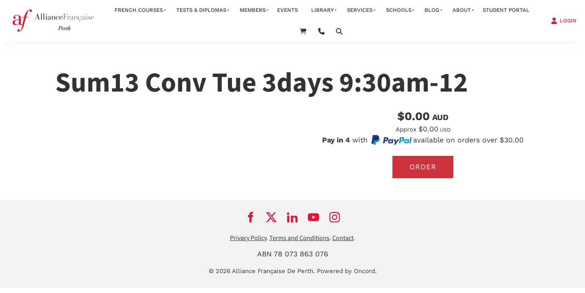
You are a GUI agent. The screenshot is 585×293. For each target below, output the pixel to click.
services (360, 10)
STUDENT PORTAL (506, 10)
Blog (432, 10)
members (253, 10)
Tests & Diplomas (201, 10)
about (462, 10)
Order (423, 167)
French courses (139, 10)
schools (399, 10)
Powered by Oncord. (347, 271)
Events (287, 10)
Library (322, 10)
